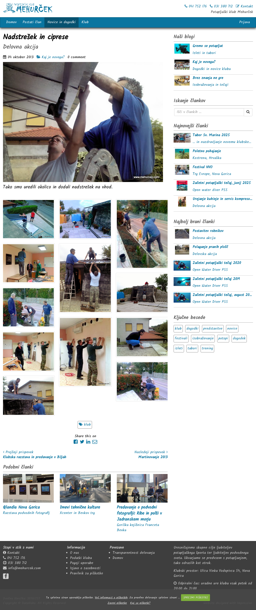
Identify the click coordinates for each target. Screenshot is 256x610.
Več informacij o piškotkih (111, 597)
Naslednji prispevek (151, 452)
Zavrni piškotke (117, 603)
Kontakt (13, 553)
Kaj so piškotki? (140, 603)
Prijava (244, 22)
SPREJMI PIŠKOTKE (195, 597)
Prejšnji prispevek (18, 452)
